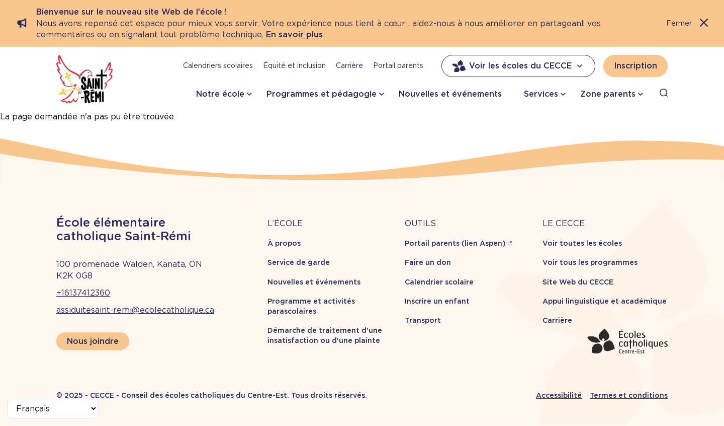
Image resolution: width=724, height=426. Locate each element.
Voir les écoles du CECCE (518, 66)
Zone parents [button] (608, 94)
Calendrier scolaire (439, 282)
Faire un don (428, 262)
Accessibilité (559, 395)
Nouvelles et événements (450, 94)
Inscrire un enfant (437, 301)
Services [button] (541, 94)
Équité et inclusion (294, 65)
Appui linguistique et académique (604, 301)
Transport (423, 320)
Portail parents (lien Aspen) (455, 243)
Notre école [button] (220, 94)
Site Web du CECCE (577, 282)
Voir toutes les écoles (582, 243)
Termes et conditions (629, 395)
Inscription (635, 65)
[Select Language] (53, 408)
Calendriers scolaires (218, 65)
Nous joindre (93, 341)
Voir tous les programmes (590, 262)
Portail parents (398, 65)
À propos (284, 243)
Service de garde (298, 262)
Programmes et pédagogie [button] (321, 94)
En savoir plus (294, 34)
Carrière (349, 65)
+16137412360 (83, 293)
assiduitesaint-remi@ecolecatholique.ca (135, 310)
